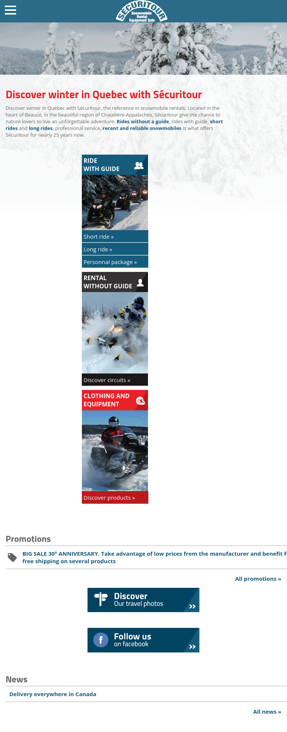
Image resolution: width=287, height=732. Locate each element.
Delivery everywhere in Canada (52, 694)
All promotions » (258, 578)
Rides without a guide (143, 121)
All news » (267, 711)
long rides (41, 128)
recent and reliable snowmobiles (141, 128)
